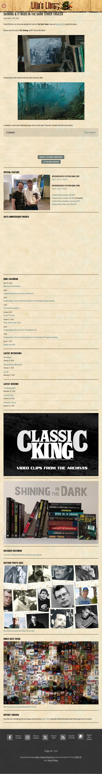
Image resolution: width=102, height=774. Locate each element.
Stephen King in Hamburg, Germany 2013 (66, 201)
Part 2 (59, 179)
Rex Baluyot (8, 357)
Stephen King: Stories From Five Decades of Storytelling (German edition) (29, 300)
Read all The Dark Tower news (51, 157)
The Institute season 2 (11, 308)
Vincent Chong (53, 760)
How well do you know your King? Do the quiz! (19, 630)
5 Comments (10, 132)
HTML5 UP (78, 757)
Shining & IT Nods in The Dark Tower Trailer (33, 14)
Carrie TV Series (9, 315)
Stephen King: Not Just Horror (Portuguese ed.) (20, 330)
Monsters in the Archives (12, 286)
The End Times (8, 395)
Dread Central (60, 24)
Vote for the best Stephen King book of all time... (20, 706)
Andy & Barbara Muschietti (13, 364)
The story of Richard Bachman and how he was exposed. (23, 554)
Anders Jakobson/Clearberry (44, 757)
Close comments (90, 132)
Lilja (47, 751)
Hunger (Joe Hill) (9, 344)
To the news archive (51, 161)
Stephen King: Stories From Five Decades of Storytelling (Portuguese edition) (30, 337)
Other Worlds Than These (12, 322)
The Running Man (10, 388)
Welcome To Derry (10, 402)
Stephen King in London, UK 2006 (63, 195)
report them (45, 719)
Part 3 (65, 179)
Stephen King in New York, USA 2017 (64, 204)
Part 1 (54, 179)
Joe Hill (6, 372)
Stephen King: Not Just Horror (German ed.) (19, 293)
